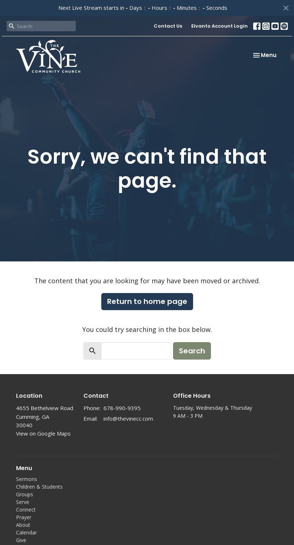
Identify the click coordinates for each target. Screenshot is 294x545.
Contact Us (168, 26)
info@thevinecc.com (128, 418)
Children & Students (39, 486)
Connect (26, 509)
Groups (24, 494)
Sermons (26, 479)
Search (192, 351)
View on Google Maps (43, 433)
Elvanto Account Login (219, 26)
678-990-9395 (122, 408)
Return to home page (147, 301)
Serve (22, 501)
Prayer (23, 517)
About (23, 524)
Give (21, 540)
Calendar (26, 532)
